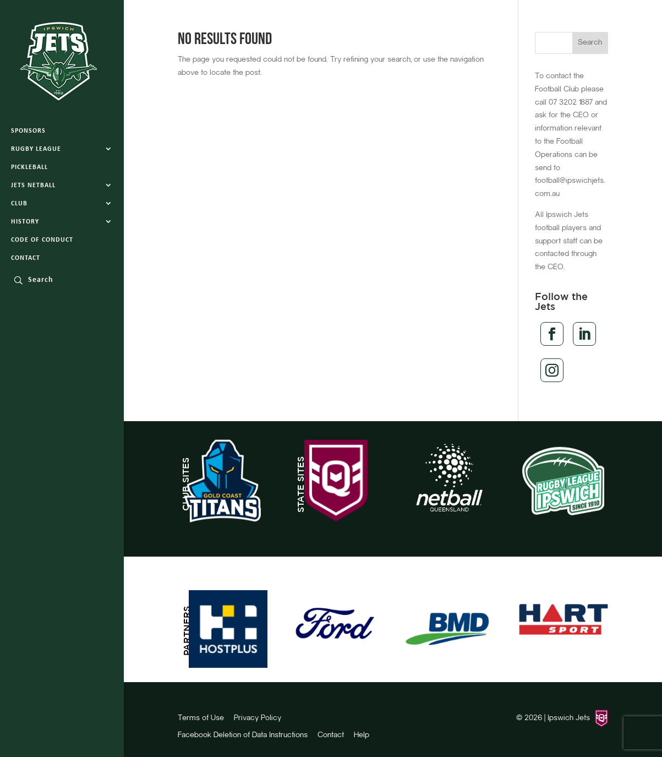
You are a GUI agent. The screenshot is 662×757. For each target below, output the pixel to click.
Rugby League (36, 149)
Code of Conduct (42, 240)
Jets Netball (33, 185)
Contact (25, 258)
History (25, 222)
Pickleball (29, 167)
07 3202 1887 (571, 103)
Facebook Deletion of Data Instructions (243, 735)
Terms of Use (201, 718)
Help (361, 735)
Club (19, 203)
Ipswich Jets (569, 718)
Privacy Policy (257, 718)
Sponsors (28, 131)
